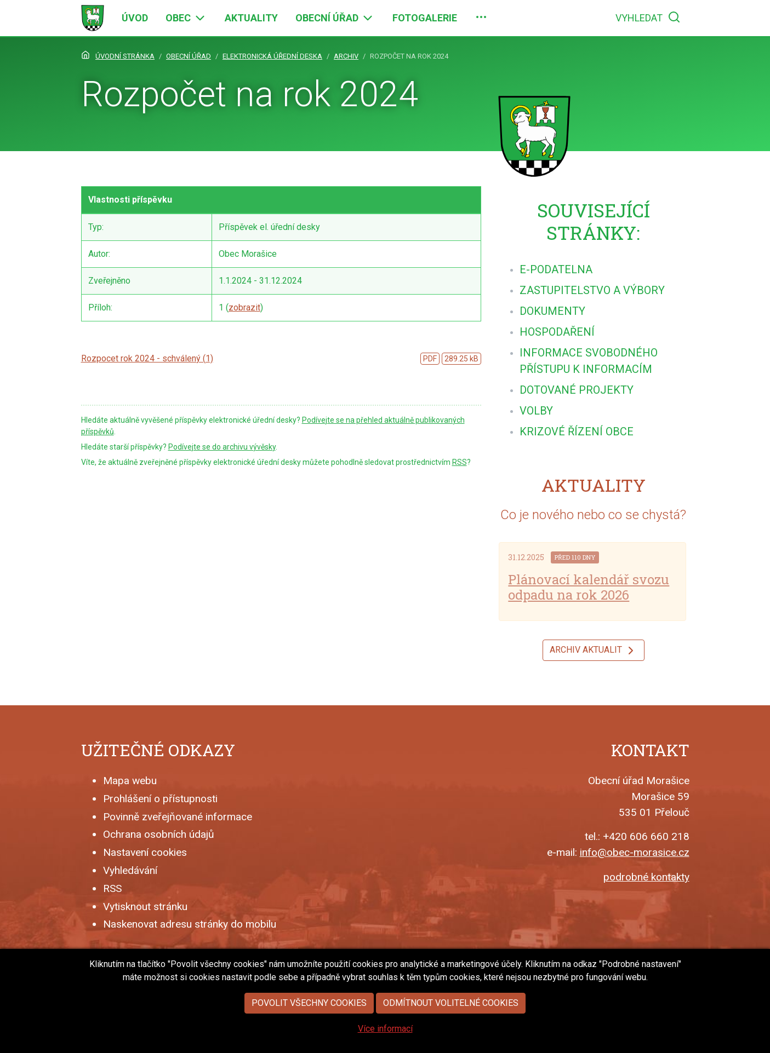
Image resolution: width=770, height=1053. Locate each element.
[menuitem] (135, 18)
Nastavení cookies (145, 852)
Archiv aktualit (593, 650)
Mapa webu (130, 780)
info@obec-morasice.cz (634, 852)
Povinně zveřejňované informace (177, 816)
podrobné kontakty (646, 877)
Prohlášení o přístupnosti (160, 798)
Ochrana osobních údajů (158, 834)
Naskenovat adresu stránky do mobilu (189, 924)
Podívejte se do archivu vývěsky (222, 446)
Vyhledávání (130, 870)
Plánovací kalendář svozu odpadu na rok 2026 (588, 587)
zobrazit (244, 307)
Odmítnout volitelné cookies (450, 1024)
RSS (459, 462)
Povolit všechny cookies (309, 1024)
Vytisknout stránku (145, 906)
